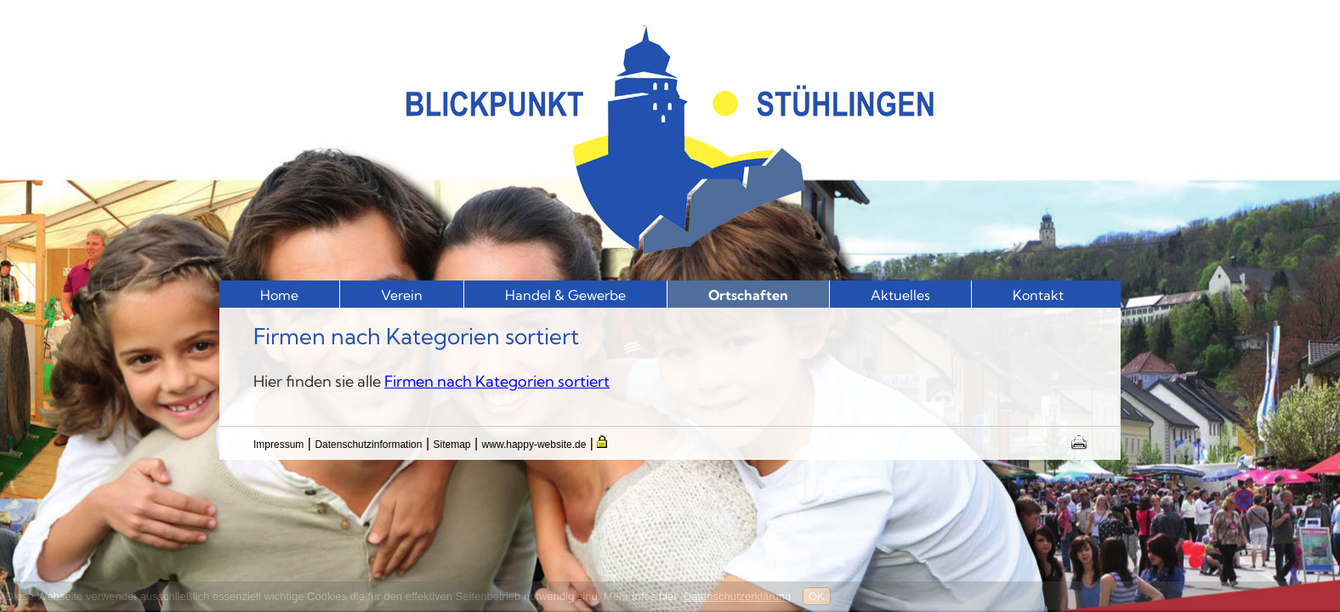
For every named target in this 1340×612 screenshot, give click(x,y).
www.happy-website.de (534, 444)
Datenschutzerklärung (737, 596)
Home (279, 294)
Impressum (278, 444)
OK (817, 596)
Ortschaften (748, 294)
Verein (402, 294)
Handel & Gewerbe (565, 294)
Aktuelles (900, 294)
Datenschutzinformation (368, 444)
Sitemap (452, 444)
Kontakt (1038, 294)
